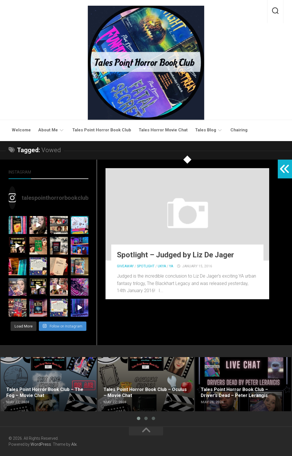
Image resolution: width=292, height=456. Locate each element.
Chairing (239, 130)
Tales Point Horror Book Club (101, 130)
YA (171, 266)
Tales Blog (205, 130)
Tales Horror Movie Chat (163, 130)
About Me (48, 130)
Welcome (21, 130)
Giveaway (125, 266)
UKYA (162, 266)
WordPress (41, 444)
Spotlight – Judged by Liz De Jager (175, 255)
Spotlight (146, 266)
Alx (74, 444)
